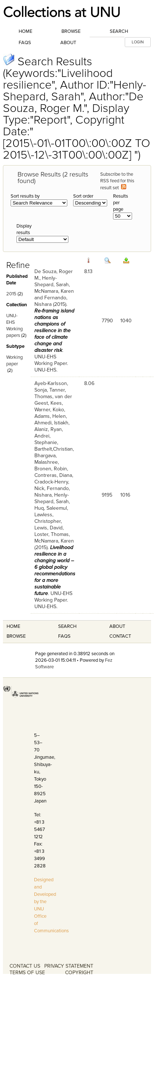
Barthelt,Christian (53, 449)
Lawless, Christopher (47, 518)
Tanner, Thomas (50, 393)
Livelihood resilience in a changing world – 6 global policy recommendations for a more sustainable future (54, 570)
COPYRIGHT (79, 972)
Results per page (120, 202)
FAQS (64, 636)
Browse (70, 31)
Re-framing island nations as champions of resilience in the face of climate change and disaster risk (54, 330)
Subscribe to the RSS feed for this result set (117, 181)
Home (25, 31)
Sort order (83, 196)
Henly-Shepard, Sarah (51, 281)
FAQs (25, 43)
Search (119, 31)
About (68, 43)
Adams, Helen (50, 416)
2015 (11, 294)
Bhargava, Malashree (46, 458)
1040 (126, 321)
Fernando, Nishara (50, 301)
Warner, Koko (49, 410)
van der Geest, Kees (53, 399)
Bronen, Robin (50, 469)
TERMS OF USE (27, 972)
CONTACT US (25, 966)
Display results (23, 229)
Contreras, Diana (53, 475)
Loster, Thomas (51, 534)
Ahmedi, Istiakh (51, 423)
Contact (120, 636)
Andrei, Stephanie (45, 439)
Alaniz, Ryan (48, 429)
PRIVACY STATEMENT (68, 966)
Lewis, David (48, 528)
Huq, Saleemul (50, 508)
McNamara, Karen (54, 291)
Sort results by (25, 196)
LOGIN (138, 42)
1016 (125, 495)
